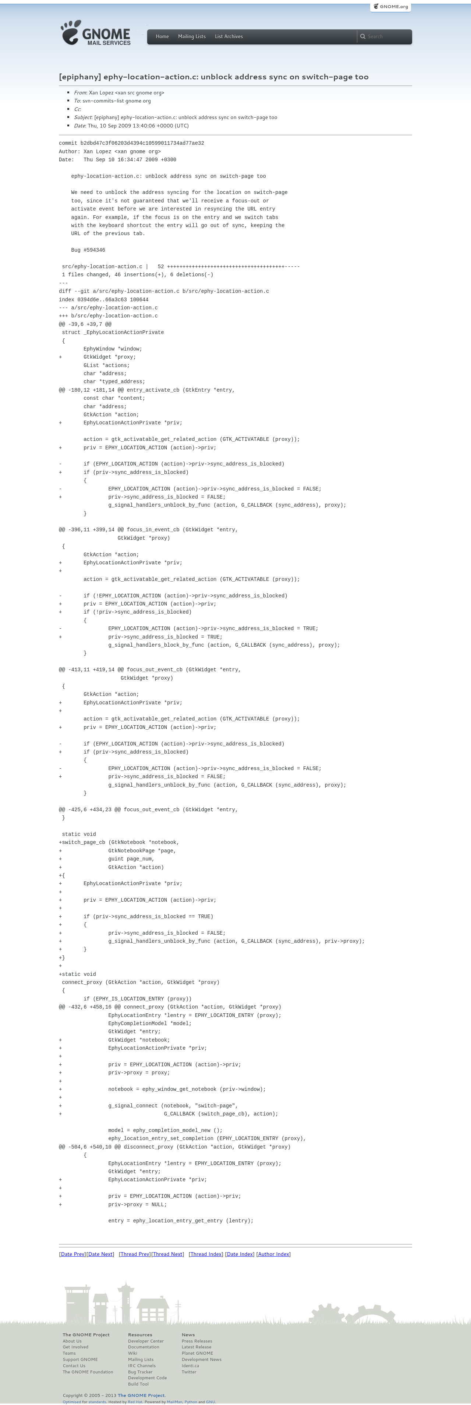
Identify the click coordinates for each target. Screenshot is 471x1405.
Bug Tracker (140, 1372)
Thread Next (168, 1254)
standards (97, 1401)
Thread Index (206, 1254)
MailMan (174, 1401)
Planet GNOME (197, 1353)
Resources (140, 1335)
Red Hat (135, 1401)
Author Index (273, 1254)
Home (162, 36)
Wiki (132, 1353)
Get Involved (75, 1347)
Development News (201, 1359)
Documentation (143, 1347)
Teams (69, 1353)
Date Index (240, 1254)
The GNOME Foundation (88, 1372)
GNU (210, 1401)
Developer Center (146, 1341)
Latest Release (196, 1347)
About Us (72, 1341)
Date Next (100, 1254)
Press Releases (196, 1341)
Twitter (188, 1372)
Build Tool (138, 1384)
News (188, 1335)
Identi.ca (190, 1366)
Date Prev (72, 1254)
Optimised (72, 1401)
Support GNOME (80, 1359)
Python (190, 1401)
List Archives (229, 36)
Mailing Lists (192, 36)
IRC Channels (142, 1366)
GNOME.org (394, 6)
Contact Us (74, 1366)
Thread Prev (135, 1254)
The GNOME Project (86, 1335)
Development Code (147, 1378)
